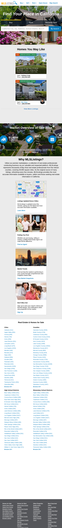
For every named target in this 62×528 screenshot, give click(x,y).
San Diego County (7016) (40, 366)
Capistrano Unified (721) (11, 395)
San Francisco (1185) (10, 371)
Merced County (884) (39, 350)
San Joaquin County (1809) (41, 371)
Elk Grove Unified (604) (40, 404)
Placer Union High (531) (11, 426)
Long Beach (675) (9, 346)
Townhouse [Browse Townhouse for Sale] (36, 509)
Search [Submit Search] (55, 29)
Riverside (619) (8, 364)
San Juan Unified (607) (11, 440)
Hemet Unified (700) (10, 406)
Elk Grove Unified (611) (11, 404)
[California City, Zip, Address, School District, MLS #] (25, 28)
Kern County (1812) (39, 341)
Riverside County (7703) (40, 359)
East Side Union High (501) (12, 399)
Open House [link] (43, 3)
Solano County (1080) (39, 380)
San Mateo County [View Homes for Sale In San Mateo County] (7, 511)
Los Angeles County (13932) (41, 346)
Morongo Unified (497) (11, 420)
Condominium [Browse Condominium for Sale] (37, 511)
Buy (21, 3)
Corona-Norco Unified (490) (12, 397)
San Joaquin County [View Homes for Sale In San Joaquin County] (8, 513)
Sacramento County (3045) (41, 362)
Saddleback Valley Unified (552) (13, 433)
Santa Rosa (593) (9, 375)
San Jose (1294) (9, 373)
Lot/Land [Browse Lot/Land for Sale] (35, 514)
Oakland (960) (8, 357)
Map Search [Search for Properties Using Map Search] (54, 3)
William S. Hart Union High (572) (14, 447)
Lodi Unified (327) (38, 413)
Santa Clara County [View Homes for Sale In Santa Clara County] (7, 505)
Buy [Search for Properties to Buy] (11, 23)
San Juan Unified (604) (40, 442)
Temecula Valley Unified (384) (13, 442)
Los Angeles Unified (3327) (12, 415)
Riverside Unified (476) (11, 431)
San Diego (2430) (9, 368)
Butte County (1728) (39, 332)
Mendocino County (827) (40, 348)
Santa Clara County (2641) (41, 377)
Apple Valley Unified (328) (41, 393)
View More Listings (31, 109)
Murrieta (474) (8, 352)
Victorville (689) (9, 384)
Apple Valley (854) (9, 332)
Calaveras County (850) (40, 334)
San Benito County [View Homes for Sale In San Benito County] (7, 514)
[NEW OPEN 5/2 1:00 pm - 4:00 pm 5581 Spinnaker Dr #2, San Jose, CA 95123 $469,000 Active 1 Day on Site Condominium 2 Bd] (31, 90)
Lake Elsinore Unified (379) (41, 411)
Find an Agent (22, 244)
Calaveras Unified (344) (40, 397)
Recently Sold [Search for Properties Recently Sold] (51, 23)
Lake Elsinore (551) (10, 341)
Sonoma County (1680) (40, 382)
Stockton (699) (8, 377)
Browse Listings (6, 518)
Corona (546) (8, 334)
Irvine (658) (7, 339)
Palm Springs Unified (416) (12, 424)
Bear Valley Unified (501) (11, 393)
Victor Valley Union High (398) (13, 445)
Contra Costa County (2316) (41, 337)
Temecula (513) (9, 380)
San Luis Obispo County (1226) (42, 373)
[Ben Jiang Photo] (42, 100)
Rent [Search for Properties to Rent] (31, 23)
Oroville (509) (8, 359)
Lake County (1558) (39, 343)
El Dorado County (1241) (40, 339)
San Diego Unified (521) (11, 436)
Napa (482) (7, 355)
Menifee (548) (8, 350)
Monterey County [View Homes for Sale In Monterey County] (7, 509)
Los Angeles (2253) (10, 348)
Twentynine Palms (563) (11, 382)
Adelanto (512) (8, 330)
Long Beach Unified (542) (12, 413)
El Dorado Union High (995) (12, 402)
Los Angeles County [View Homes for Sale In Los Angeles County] (8, 516)
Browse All (8, 386)
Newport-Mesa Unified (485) (12, 422)
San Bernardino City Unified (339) (43, 436)
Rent (33, 3)
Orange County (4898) (39, 355)
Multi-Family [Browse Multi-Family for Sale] (36, 513)
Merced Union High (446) (11, 417)
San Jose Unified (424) (40, 440)
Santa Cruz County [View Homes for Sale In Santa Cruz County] (7, 507)
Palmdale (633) (8, 362)
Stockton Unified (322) (39, 445)
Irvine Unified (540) (10, 408)
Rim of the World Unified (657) (13, 429)
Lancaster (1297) (9, 343)
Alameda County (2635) (40, 330)
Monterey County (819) (40, 352)
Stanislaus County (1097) (40, 384)
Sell (27, 3)
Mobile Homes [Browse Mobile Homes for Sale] (37, 516)
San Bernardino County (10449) (42, 364)
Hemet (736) (8, 337)
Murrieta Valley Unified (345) (41, 422)
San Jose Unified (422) (11, 438)
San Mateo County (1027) (41, 375)
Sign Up (20, 312)
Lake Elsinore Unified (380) (12, 411)
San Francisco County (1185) (42, 368)
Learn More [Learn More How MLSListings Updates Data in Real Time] (21, 210)
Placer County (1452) (39, 357)
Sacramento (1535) (10, 366)
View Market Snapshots (25, 278)
